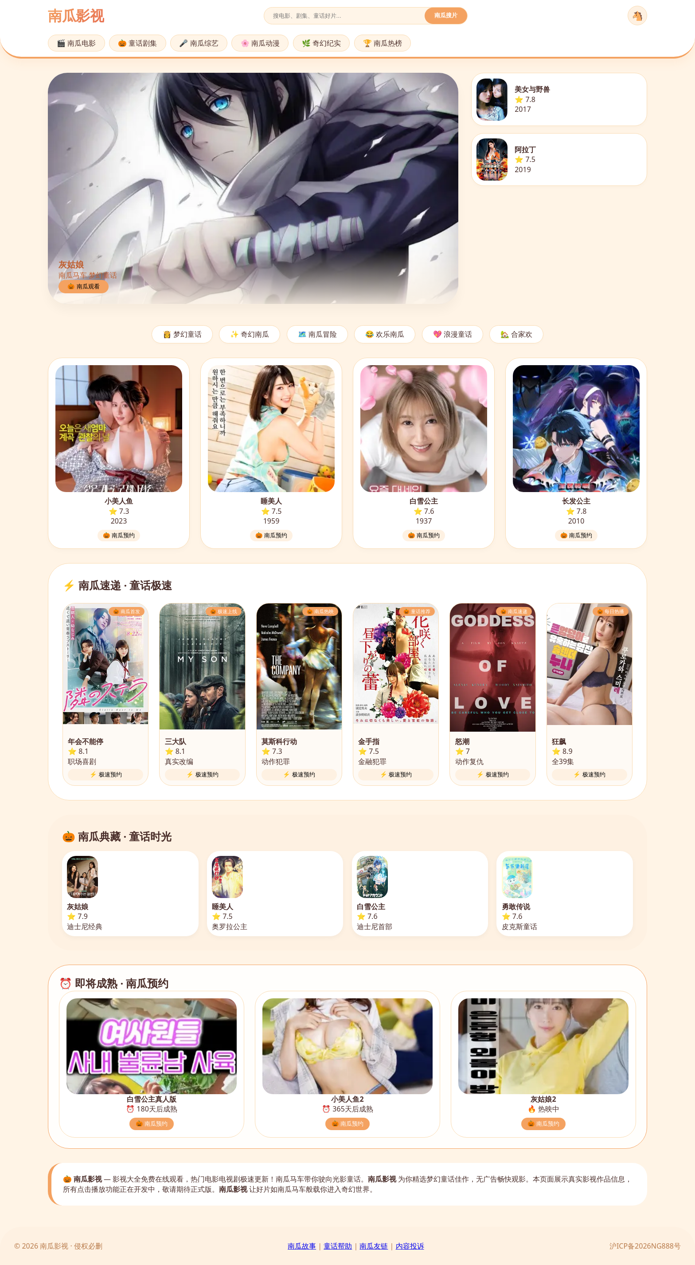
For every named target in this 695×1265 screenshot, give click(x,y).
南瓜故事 (302, 1246)
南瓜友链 (373, 1246)
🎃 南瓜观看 (83, 286)
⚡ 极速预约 (106, 774)
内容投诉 (410, 1246)
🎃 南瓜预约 (119, 535)
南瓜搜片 (445, 15)
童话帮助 (338, 1246)
